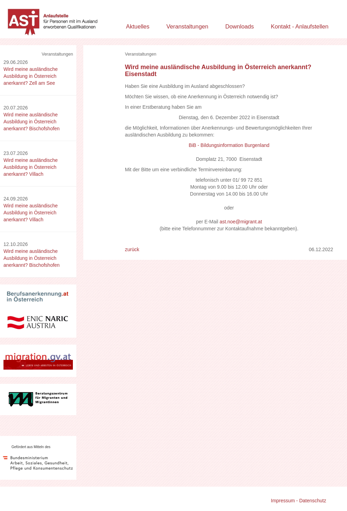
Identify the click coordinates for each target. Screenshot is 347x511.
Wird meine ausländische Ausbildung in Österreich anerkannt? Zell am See (30, 76)
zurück (132, 249)
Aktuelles (138, 26)
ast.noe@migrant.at (241, 221)
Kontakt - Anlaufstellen (300, 26)
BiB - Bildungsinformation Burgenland (229, 145)
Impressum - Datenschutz (299, 500)
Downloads (239, 26)
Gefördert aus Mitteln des (30, 447)
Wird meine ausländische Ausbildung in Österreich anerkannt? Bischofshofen (31, 121)
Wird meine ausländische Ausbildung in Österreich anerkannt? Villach (30, 167)
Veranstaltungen (188, 26)
